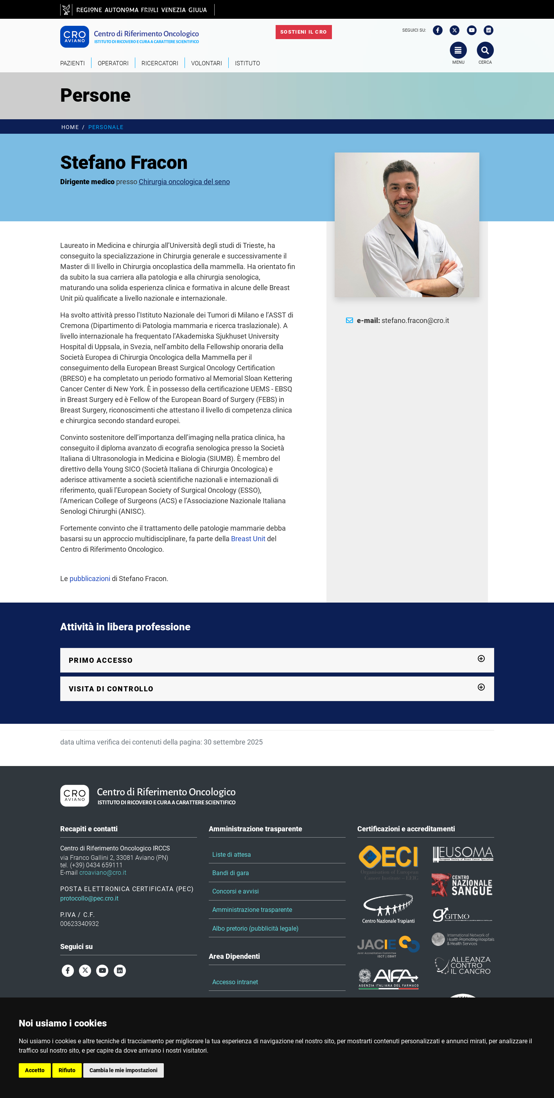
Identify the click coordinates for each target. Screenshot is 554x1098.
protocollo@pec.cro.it (89, 898)
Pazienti (72, 63)
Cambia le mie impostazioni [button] (124, 1070)
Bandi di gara (230, 873)
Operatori (113, 63)
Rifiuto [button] (67, 1070)
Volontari (206, 63)
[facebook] (435, 30)
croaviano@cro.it (102, 872)
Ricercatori (160, 63)
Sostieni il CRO (303, 32)
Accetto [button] (35, 1070)
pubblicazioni (90, 578)
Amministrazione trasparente (252, 909)
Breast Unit (248, 539)
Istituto (247, 63)
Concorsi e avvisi (235, 891)
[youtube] (469, 30)
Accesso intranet (235, 982)
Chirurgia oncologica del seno (184, 182)
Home (70, 127)
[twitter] (452, 30)
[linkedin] (486, 30)
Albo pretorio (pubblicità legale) (255, 928)
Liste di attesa (231, 854)
